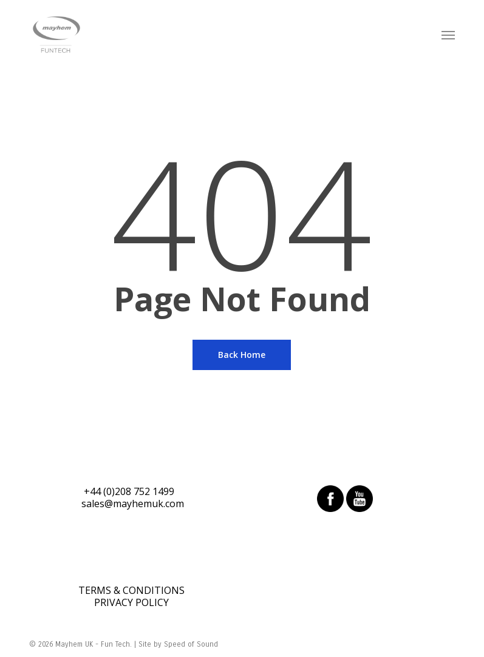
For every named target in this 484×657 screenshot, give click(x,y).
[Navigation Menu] (448, 35)
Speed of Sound (191, 644)
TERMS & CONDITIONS (131, 590)
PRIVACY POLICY (131, 602)
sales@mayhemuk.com (132, 503)
